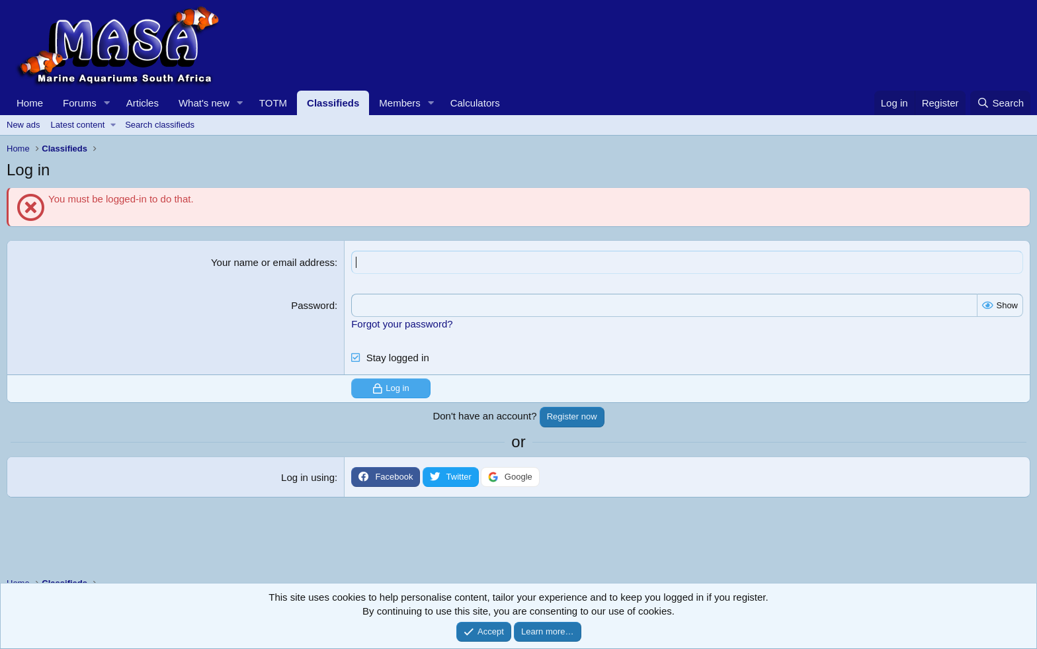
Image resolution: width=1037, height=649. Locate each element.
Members (400, 102)
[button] (107, 103)
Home (30, 102)
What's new (204, 102)
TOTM (273, 102)
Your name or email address (273, 262)
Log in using (308, 477)
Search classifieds (159, 125)
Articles (142, 102)
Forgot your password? (401, 323)
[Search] (1000, 103)
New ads (23, 125)
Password (313, 305)
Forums (80, 102)
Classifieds (333, 102)
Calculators (475, 102)
